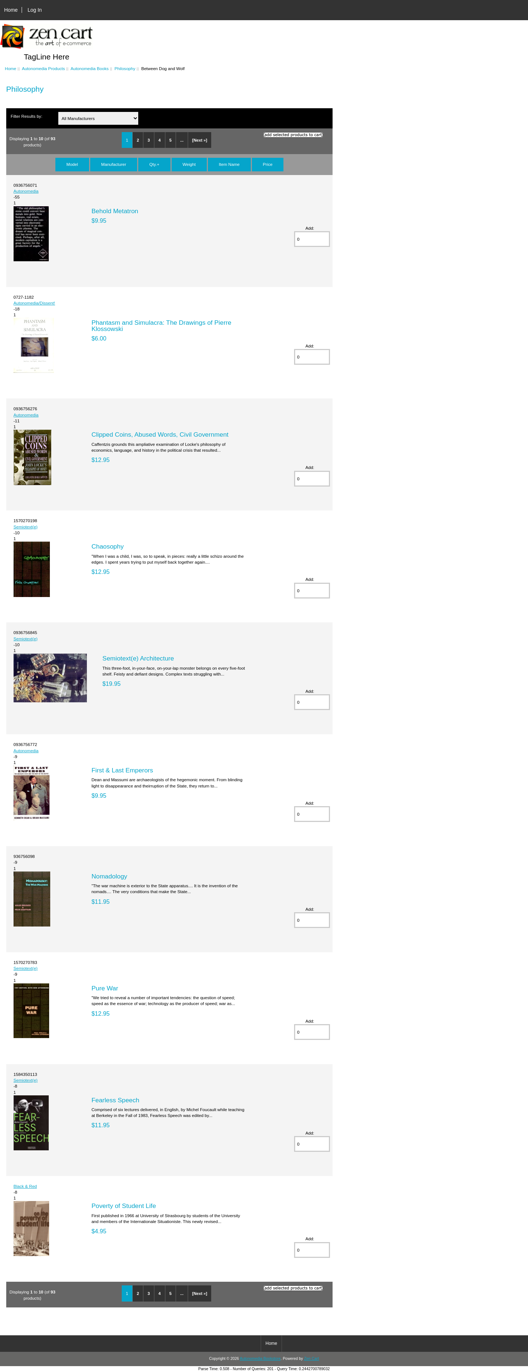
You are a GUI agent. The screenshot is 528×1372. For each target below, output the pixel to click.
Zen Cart (311, 1359)
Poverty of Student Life (123, 1205)
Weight (189, 164)
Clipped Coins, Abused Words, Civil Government (159, 434)
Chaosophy (107, 546)
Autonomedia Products (43, 68)
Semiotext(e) (26, 526)
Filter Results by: (26, 116)
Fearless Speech (115, 1100)
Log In (34, 10)
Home (11, 10)
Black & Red (25, 1186)
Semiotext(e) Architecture (138, 658)
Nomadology (109, 876)
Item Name (229, 164)
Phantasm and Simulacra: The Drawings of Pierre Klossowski (161, 325)
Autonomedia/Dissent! (34, 303)
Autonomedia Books (89, 68)
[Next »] (199, 140)
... (181, 140)
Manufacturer (113, 164)
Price (267, 164)
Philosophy (124, 68)
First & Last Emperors (122, 770)
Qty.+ (154, 164)
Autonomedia (26, 191)
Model (72, 164)
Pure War (104, 988)
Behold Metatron (114, 211)
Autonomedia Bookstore (260, 1359)
